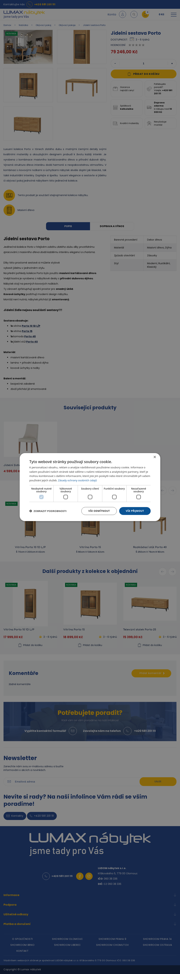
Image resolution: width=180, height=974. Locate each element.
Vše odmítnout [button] (99, 510)
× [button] (154, 457)
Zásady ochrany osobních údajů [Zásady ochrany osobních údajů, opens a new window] (77, 480)
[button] (48, 511)
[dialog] (90, 487)
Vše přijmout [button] (135, 510)
